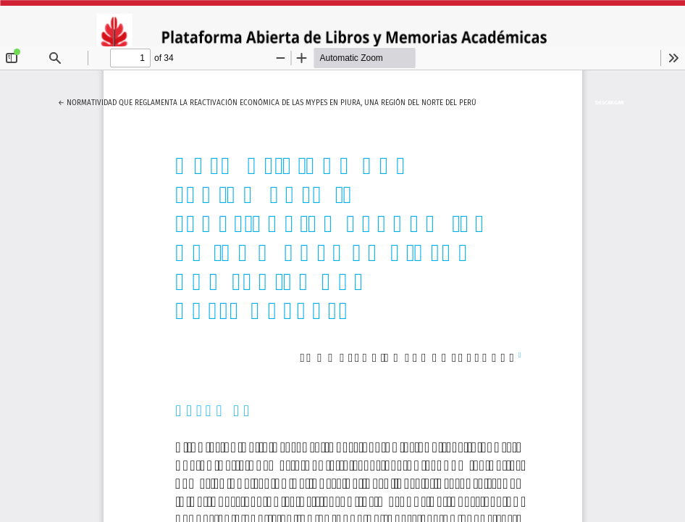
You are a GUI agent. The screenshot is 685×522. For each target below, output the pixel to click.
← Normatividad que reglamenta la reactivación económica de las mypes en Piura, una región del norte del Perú (267, 100)
